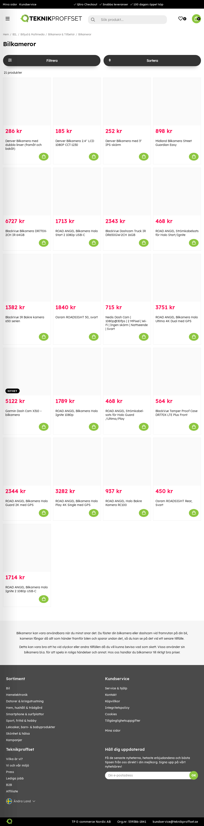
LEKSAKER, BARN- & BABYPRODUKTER (30, 727)
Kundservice (27, 4)
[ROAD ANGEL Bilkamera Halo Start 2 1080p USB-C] (77, 191)
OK (193, 775)
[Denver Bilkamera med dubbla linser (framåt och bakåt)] (27, 101)
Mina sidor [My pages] (113, 730)
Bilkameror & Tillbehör (61, 34)
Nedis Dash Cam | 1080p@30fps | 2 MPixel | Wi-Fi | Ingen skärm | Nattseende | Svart (126, 323)
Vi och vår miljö (17, 765)
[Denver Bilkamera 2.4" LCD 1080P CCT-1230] (77, 101)
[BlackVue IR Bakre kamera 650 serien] (27, 278)
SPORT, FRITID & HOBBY (21, 721)
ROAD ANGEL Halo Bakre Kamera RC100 (123, 503)
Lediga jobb (15, 778)
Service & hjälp (116, 688)
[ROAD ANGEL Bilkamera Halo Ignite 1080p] (77, 372)
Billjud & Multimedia (32, 34)
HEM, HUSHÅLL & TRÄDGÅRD (24, 708)
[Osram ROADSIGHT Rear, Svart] (177, 462)
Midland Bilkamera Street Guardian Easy (173, 143)
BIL (15, 34)
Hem (6, 34)
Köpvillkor (112, 701)
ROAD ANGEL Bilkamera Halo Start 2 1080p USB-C (76, 233)
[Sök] (127, 19)
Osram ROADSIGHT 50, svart (76, 317)
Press (10, 772)
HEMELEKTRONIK (17, 695)
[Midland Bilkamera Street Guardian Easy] (177, 101)
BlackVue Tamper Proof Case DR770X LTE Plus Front (176, 413)
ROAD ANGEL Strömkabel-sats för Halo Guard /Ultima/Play (124, 415)
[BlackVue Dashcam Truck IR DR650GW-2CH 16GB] (127, 191)
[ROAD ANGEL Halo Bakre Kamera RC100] (127, 462)
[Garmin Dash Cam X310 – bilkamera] (27, 372)
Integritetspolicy (117, 708)
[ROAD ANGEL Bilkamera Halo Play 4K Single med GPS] (77, 462)
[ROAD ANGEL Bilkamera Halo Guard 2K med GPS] (27, 462)
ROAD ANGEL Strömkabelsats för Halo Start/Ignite (177, 233)
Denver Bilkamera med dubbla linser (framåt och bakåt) (23, 145)
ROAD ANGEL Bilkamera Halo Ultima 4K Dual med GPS (176, 319)
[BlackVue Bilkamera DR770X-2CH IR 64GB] (27, 191)
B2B (9, 785)
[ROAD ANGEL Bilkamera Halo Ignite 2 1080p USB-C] (27, 548)
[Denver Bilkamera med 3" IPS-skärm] (127, 101)
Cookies (111, 714)
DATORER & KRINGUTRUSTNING (25, 701)
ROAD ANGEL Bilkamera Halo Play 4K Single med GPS (76, 503)
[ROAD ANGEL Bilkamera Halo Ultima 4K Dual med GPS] (177, 278)
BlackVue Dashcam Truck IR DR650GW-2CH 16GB (125, 233)
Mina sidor (10, 4)
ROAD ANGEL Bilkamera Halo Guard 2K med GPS (26, 503)
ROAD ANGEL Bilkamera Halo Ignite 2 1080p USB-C (26, 589)
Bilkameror (84, 34)
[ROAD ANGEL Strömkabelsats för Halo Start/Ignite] (177, 191)
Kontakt (110, 695)
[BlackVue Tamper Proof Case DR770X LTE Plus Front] (177, 372)
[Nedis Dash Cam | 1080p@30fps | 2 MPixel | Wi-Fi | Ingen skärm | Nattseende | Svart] (127, 278)
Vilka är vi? (14, 759)
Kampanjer (14, 740)
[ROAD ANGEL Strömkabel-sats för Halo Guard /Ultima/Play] (127, 372)
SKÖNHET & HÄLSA (18, 733)
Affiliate (12, 791)
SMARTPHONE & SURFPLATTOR (25, 714)
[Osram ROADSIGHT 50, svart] (77, 278)
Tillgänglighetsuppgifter (122, 721)
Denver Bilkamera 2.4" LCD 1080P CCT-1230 (74, 143)
